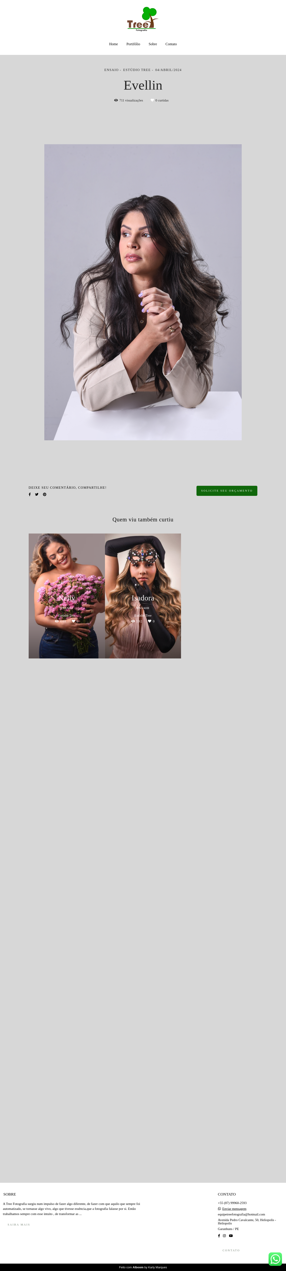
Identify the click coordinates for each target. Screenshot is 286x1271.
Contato (171, 44)
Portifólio (133, 44)
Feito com (143, 1267)
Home (113, 44)
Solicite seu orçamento (227, 490)
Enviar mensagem (234, 1209)
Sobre (153, 44)
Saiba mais (19, 1224)
